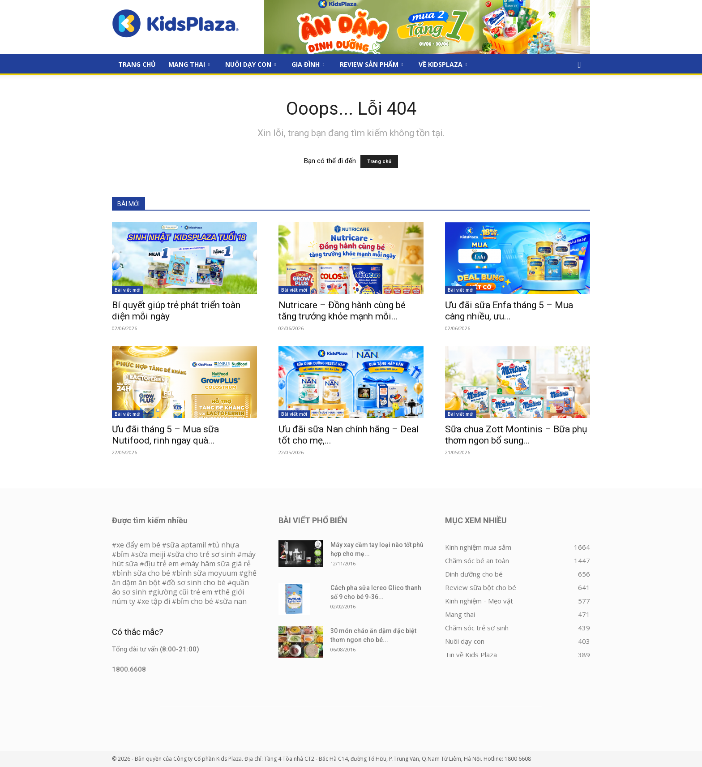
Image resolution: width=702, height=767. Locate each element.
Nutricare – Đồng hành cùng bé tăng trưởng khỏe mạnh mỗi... (342, 311)
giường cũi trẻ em (182, 592)
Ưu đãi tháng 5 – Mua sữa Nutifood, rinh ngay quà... (165, 435)
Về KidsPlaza (443, 64)
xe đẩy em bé (139, 545)
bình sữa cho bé (143, 573)
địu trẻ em (161, 564)
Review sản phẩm (371, 64)
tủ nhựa (225, 545)
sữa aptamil (186, 545)
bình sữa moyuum (206, 573)
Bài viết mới (128, 290)
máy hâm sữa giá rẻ (218, 564)
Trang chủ (379, 161)
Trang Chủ (137, 64)
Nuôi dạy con (250, 64)
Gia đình (307, 64)
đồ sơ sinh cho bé (196, 582)
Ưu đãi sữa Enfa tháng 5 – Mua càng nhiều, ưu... (509, 311)
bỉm (122, 554)
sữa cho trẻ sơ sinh (203, 554)
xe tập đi (155, 601)
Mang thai (189, 64)
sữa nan (233, 601)
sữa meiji (150, 554)
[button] (579, 64)
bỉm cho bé (194, 601)
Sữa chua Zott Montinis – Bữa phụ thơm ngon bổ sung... (516, 435)
